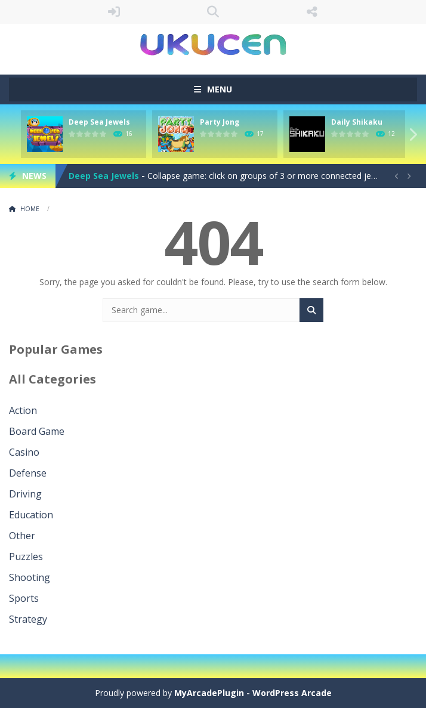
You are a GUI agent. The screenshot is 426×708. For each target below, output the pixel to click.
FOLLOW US (312, 12)
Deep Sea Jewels (99, 122)
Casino (24, 452)
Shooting (29, 577)
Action (23, 410)
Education (31, 514)
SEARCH (213, 12)
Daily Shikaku (356, 122)
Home (29, 209)
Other (22, 535)
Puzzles (26, 556)
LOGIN (113, 12)
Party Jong (219, 122)
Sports (24, 598)
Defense (28, 473)
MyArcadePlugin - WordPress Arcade (253, 692)
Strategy (28, 619)
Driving (25, 493)
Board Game (36, 431)
